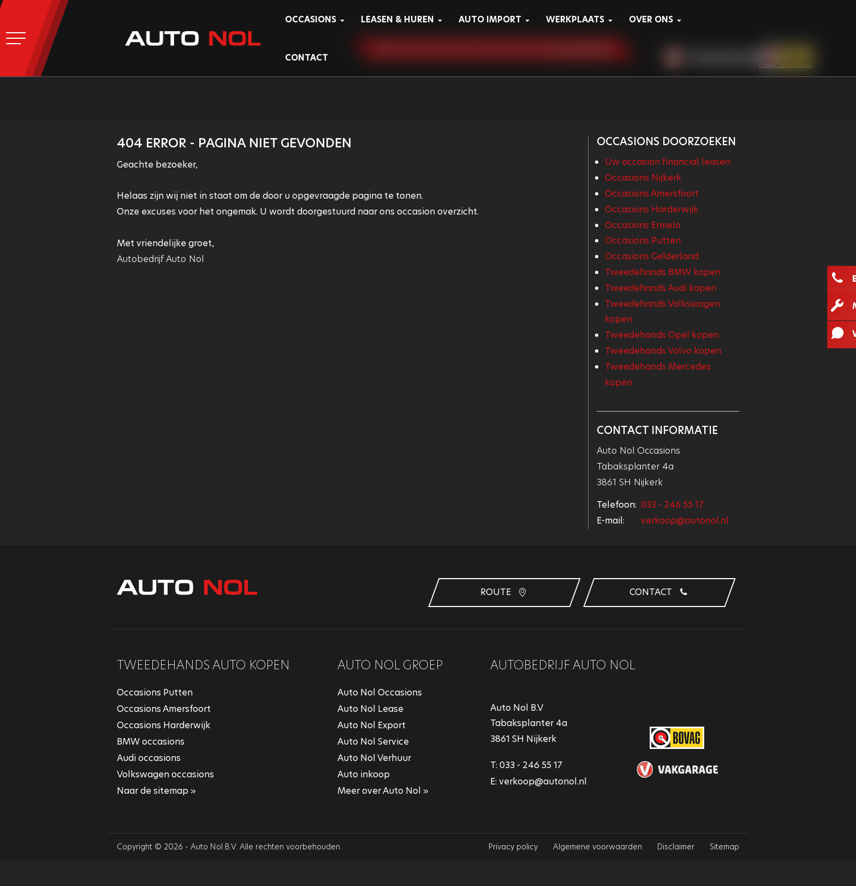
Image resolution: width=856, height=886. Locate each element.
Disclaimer (675, 846)
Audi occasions (149, 758)
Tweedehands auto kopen (203, 665)
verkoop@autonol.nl (685, 520)
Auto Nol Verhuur (374, 758)
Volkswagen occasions (165, 774)
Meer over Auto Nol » (383, 790)
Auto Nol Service (373, 741)
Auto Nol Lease (370, 709)
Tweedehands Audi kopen (660, 288)
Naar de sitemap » (156, 790)
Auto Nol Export (371, 725)
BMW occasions (151, 741)
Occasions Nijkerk (643, 177)
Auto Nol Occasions (379, 692)
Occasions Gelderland (652, 256)
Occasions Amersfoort (652, 193)
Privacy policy (513, 846)
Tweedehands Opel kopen (662, 335)
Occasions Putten (643, 240)
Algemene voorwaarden (597, 846)
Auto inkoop (363, 774)
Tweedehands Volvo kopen (663, 350)
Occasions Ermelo (643, 225)
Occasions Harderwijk (651, 209)
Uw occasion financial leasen (667, 162)
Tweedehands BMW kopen (663, 272)
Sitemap (724, 846)
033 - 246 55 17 (672, 504)
